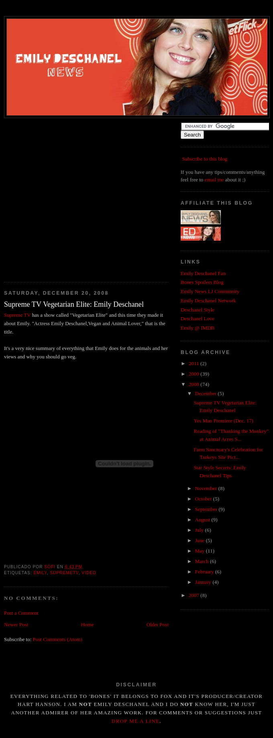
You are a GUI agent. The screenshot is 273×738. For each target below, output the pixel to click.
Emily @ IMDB (197, 328)
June (200, 540)
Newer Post (16, 624)
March (202, 561)
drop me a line (135, 721)
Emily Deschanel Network (208, 301)
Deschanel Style (197, 310)
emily (40, 573)
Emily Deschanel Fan (203, 273)
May (200, 551)
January (204, 582)
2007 (194, 595)
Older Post (158, 624)
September (207, 509)
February (205, 572)
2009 (194, 374)
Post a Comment (21, 613)
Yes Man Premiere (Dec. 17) (223, 421)
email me (214, 180)
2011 (194, 363)
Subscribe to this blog (204, 159)
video (88, 573)
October (204, 499)
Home (87, 624)
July (200, 530)
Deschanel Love (197, 319)
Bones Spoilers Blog (202, 282)
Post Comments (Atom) (58, 639)
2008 (194, 384)
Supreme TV (17, 315)
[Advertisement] (75, 197)
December (206, 393)
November (206, 488)
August (203, 520)
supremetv (64, 573)
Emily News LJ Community (210, 291)
